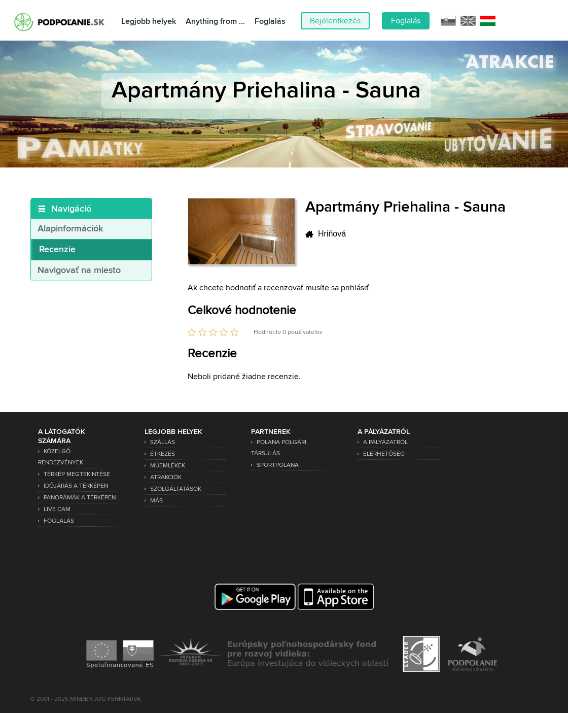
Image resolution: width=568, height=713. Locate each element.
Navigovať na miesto (79, 270)
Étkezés (162, 454)
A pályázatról (385, 442)
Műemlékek (167, 465)
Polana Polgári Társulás (278, 447)
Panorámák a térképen (80, 497)
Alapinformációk (70, 228)
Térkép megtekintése (77, 474)
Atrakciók (166, 477)
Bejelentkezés (335, 21)
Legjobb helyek (148, 21)
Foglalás (270, 21)
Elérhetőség (384, 454)
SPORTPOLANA (278, 465)
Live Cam (57, 509)
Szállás (162, 442)
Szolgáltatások (175, 489)
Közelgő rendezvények (60, 457)
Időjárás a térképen (76, 486)
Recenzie (57, 249)
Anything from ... (215, 21)
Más (156, 500)
